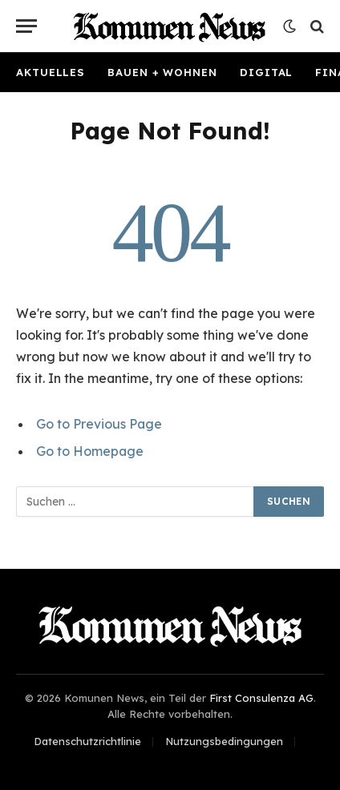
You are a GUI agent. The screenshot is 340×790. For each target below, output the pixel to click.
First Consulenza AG (261, 697)
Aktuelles (50, 72)
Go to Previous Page (99, 424)
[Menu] (26, 26)
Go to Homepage (90, 451)
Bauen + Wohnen (162, 72)
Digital (266, 72)
